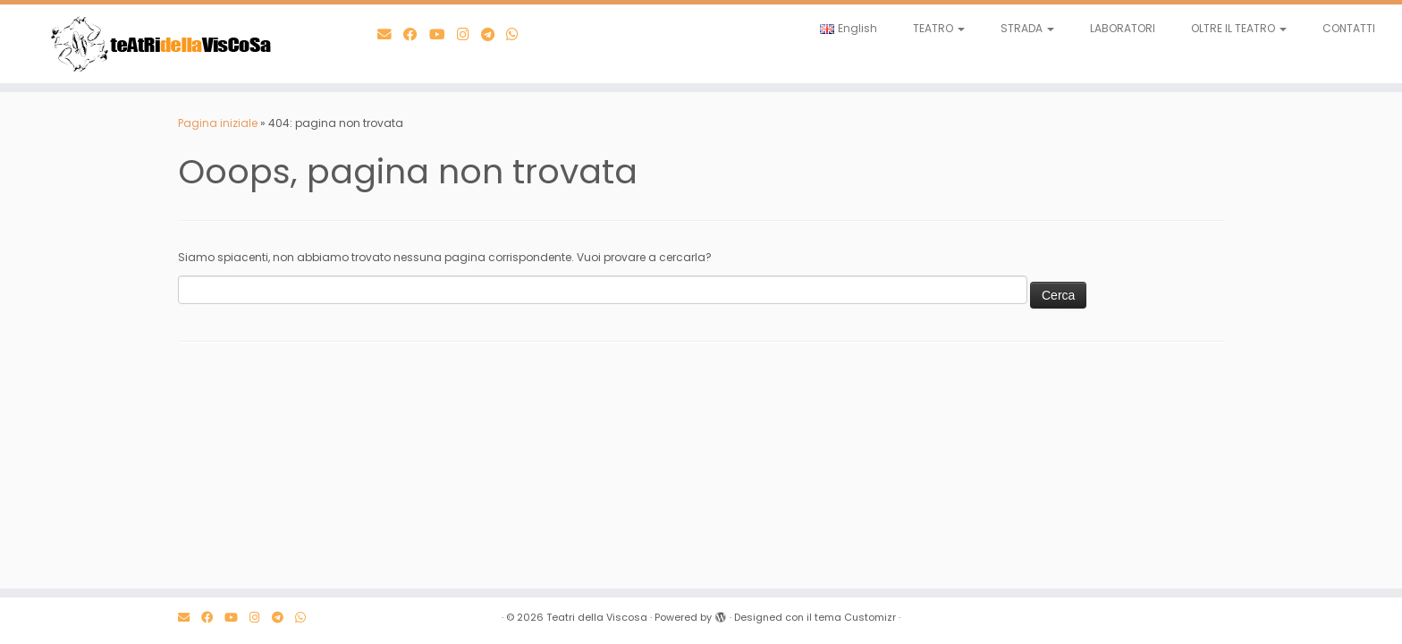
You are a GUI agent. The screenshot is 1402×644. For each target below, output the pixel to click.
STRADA (1027, 28)
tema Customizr (855, 617)
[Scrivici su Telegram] (493, 34)
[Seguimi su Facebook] (416, 34)
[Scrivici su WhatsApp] (518, 34)
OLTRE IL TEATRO (1239, 28)
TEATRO (939, 28)
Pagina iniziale (218, 123)
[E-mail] (390, 34)
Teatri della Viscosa (596, 617)
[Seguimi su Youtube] (443, 34)
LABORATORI (1122, 28)
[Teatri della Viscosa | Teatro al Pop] (162, 43)
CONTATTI (1348, 28)
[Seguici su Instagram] (469, 34)
